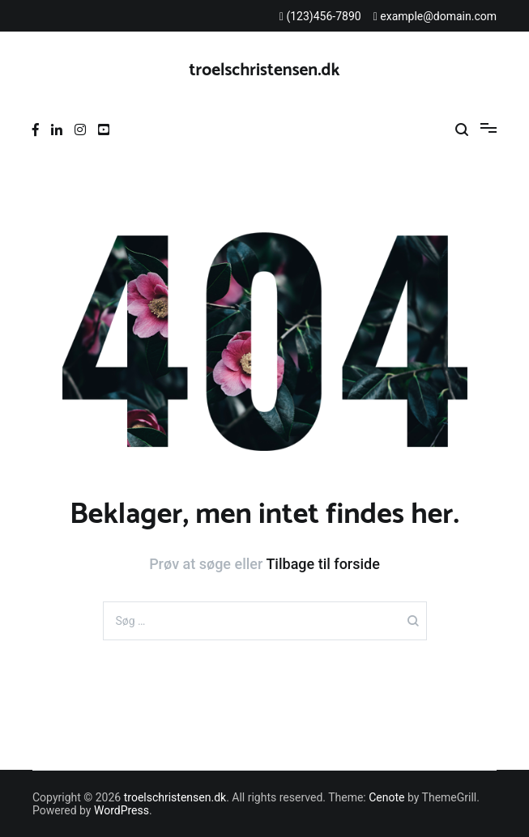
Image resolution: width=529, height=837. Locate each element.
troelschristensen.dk (265, 70)
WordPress (121, 810)
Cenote (386, 797)
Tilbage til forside (323, 563)
